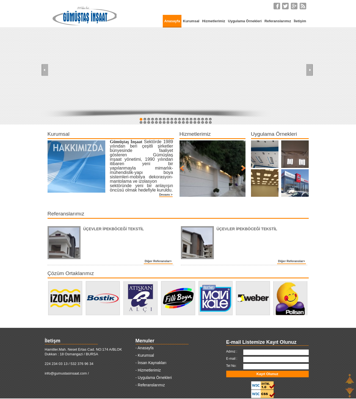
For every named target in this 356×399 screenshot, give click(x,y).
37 (206, 122)
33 (191, 122)
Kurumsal (191, 21)
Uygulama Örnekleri (245, 21)
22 (148, 122)
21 (145, 122)
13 (187, 119)
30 (179, 122)
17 (202, 119)
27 (168, 122)
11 (179, 119)
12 (183, 119)
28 (171, 122)
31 (183, 122)
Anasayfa (172, 21)
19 (210, 119)
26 (164, 122)
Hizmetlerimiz (213, 21)
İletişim (300, 21)
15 (195, 119)
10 (175, 119)
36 (202, 122)
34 (195, 122)
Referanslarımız (277, 21)
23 (152, 122)
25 (160, 122)
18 (206, 119)
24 (156, 122)
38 (210, 122)
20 (141, 122)
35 (198, 122)
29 (175, 122)
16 (198, 119)
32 (187, 122)
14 (191, 119)
